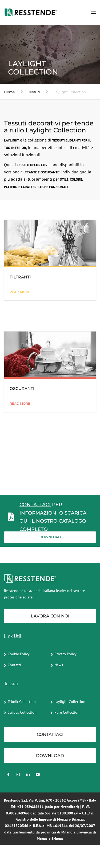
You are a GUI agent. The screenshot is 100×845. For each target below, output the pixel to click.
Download (50, 537)
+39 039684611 (30, 806)
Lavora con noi (50, 616)
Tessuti (34, 92)
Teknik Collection (22, 701)
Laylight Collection (69, 701)
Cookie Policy (19, 654)
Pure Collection (66, 712)
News (58, 664)
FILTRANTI (20, 277)
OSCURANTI (22, 388)
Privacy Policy (65, 654)
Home (9, 92)
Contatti (14, 664)
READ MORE (20, 292)
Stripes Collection (22, 712)
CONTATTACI (35, 505)
